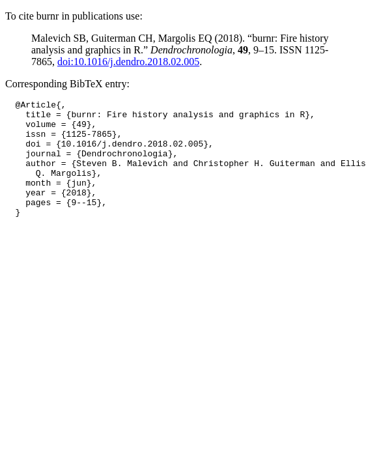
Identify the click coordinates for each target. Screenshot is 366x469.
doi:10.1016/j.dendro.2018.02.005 (128, 61)
